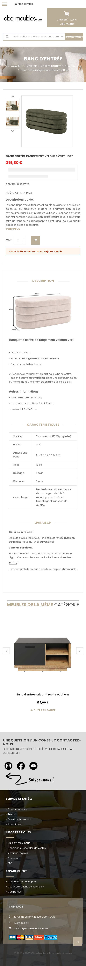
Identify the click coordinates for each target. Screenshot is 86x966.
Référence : (12, 192)
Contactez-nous (17, 809)
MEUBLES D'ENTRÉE (51, 66)
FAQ (10, 863)
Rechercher (74, 37)
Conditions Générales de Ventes (27, 848)
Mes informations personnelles (26, 886)
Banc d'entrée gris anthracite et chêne (43, 694)
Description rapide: (20, 200)
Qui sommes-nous (19, 843)
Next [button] (13, 131)
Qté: (9, 240)
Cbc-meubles (13, 66)
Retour (11, 814)
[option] (12, 106)
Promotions (14, 824)
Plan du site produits (20, 819)
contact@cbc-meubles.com (30, 928)
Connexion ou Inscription (22, 881)
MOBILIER (32, 66)
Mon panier (14, 891)
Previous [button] (13, 96)
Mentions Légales (18, 853)
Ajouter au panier (35, 240)
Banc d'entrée (73, 66)
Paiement (13, 858)
